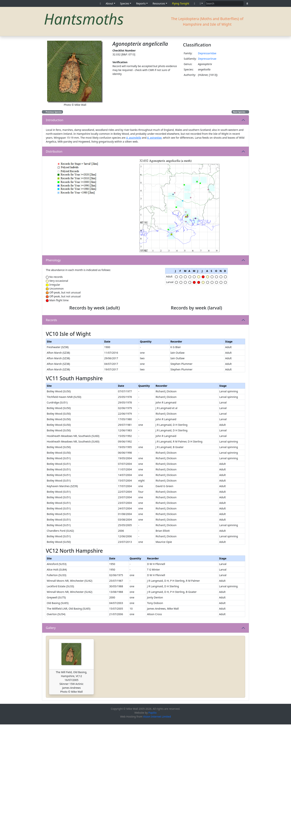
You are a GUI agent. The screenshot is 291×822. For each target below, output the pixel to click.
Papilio (152, 810)
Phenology (53, 260)
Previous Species (52, 112)
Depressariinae (207, 58)
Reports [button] (141, 3)
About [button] (109, 3)
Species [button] (124, 3)
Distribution (54, 151)
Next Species (240, 112)
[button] (201, 3)
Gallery (51, 725)
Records (51, 369)
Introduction (54, 120)
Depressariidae (207, 53)
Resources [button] (159, 3)
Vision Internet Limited (157, 814)
